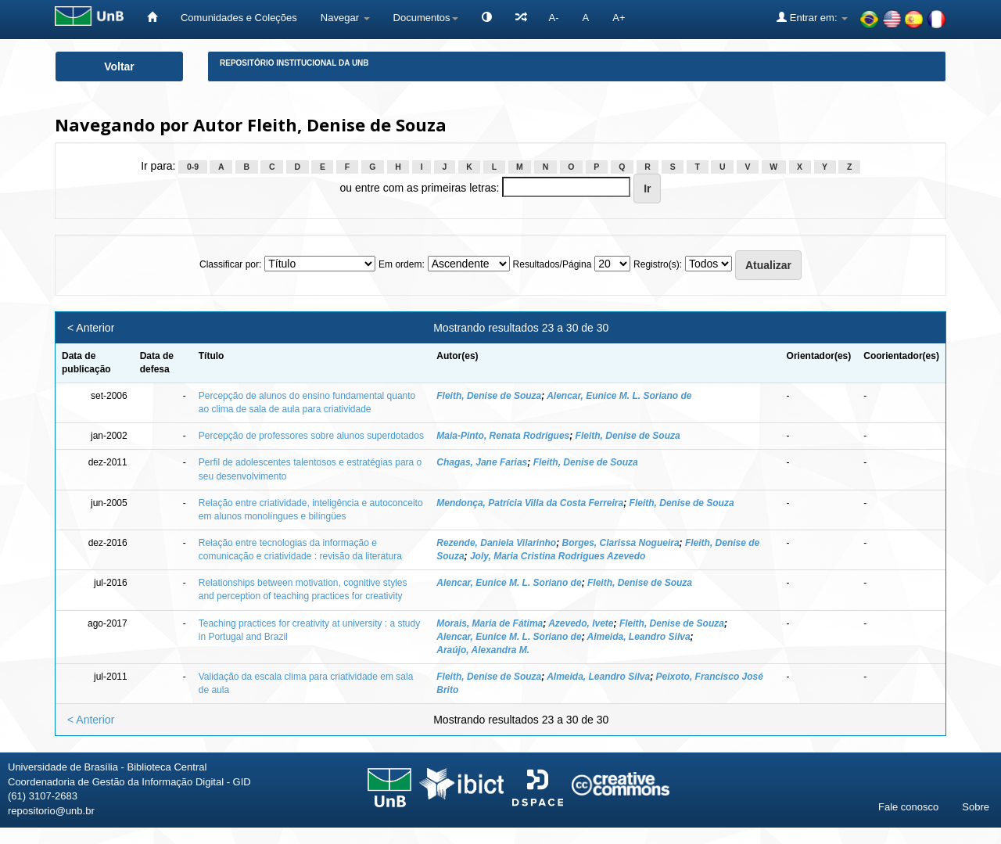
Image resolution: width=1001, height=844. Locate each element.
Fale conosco (908, 807)
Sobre (975, 807)
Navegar (345, 17)
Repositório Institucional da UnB (294, 63)
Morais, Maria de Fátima (489, 623)
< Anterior (90, 327)
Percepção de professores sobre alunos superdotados (311, 435)
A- (554, 17)
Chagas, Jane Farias (481, 462)
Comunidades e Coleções (239, 17)
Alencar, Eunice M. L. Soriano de (619, 395)
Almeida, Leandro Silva (639, 636)
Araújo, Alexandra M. (482, 650)
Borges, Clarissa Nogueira (621, 542)
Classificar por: (230, 264)
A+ (618, 17)
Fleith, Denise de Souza (488, 395)
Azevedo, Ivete (580, 623)
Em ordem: (402, 264)
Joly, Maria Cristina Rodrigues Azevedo (558, 556)
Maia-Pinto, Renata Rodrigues (502, 435)
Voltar (119, 66)
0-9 (193, 166)
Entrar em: (812, 17)
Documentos (425, 17)
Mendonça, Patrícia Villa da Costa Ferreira (529, 502)
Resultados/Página (552, 264)
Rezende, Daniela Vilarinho (496, 542)
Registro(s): (657, 264)
